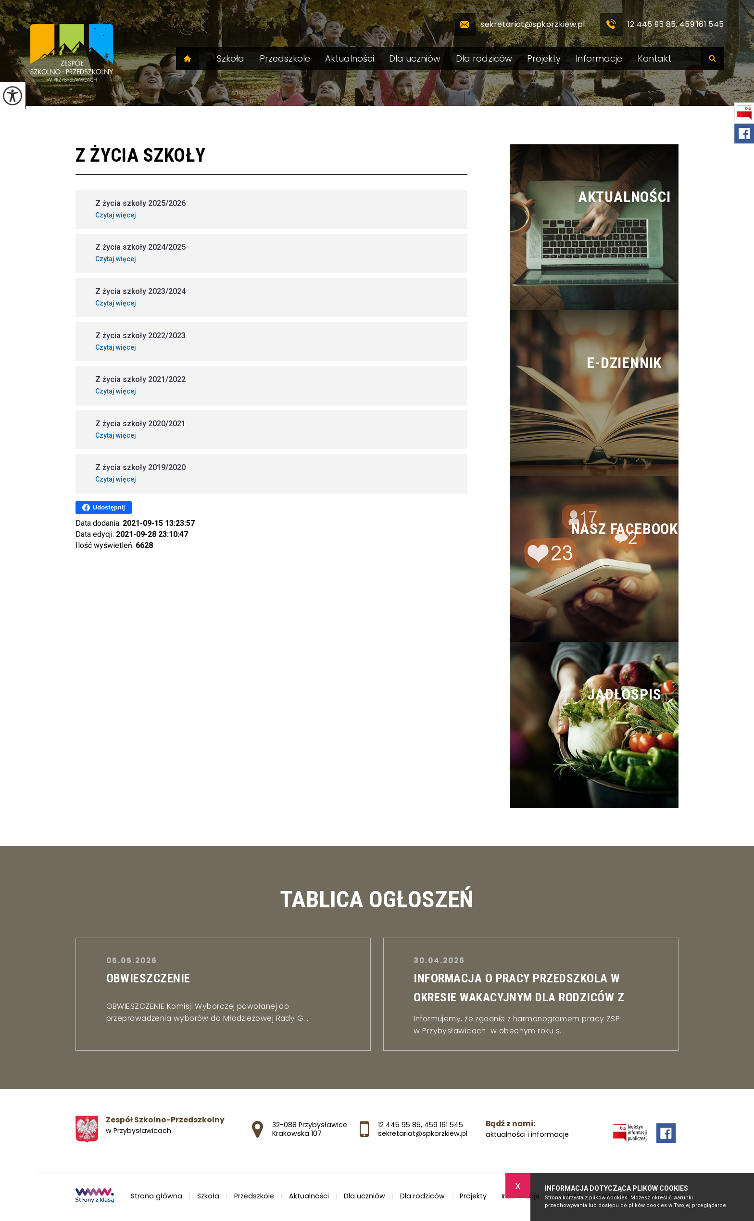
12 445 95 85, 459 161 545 (662, 24)
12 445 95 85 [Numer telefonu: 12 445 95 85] (399, 1125)
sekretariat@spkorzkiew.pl (518, 24)
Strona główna (187, 58)
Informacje (599, 58)
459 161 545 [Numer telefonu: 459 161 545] (443, 1125)
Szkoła (230, 58)
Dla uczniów (414, 58)
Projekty (544, 58)
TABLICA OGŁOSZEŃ (377, 899)
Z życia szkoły (140, 155)
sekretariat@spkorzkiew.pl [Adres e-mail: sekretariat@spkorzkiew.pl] (422, 1133)
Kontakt (654, 58)
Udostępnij (103, 507)
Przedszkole (285, 58)
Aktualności (349, 58)
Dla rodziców (484, 58)
